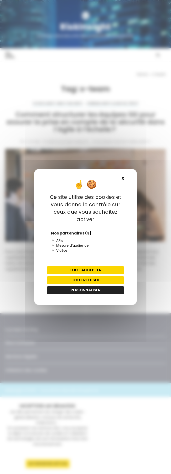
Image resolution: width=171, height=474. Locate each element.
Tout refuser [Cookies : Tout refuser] (85, 280)
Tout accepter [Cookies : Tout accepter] (85, 270)
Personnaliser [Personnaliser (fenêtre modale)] (86, 290)
